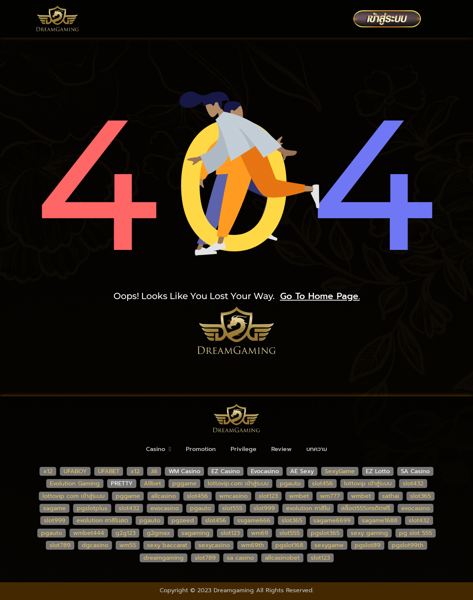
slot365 (420, 496)
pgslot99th (407, 545)
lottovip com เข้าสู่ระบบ (73, 496)
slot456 (322, 483)
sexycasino (214, 545)
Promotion (201, 449)
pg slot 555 (415, 533)
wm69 (259, 533)
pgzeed (182, 520)
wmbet (299, 496)
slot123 (268, 496)
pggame (184, 483)
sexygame (329, 545)
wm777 (330, 496)
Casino (158, 449)
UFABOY (75, 471)
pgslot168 (289, 545)
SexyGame (340, 471)
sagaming (195, 533)
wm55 (127, 545)
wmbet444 (88, 533)
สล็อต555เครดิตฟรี (365, 508)
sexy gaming (369, 533)
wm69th (252, 545)
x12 (47, 471)
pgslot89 (368, 545)
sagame (54, 508)
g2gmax (158, 533)
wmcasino (233, 496)
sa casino (240, 557)
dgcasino (95, 545)
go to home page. (320, 296)
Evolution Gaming (75, 483)
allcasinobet (282, 557)
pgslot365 (325, 533)
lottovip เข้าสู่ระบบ (368, 483)
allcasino (163, 496)
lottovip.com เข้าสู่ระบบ (238, 483)
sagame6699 (332, 520)
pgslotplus (92, 508)
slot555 (232, 508)
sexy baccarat (167, 545)
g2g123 (125, 533)
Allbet (152, 483)
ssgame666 (253, 520)
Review (281, 449)
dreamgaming (163, 557)
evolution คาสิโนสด (102, 520)
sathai (390, 496)
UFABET (108, 471)
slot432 (413, 483)
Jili (154, 471)
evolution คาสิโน (308, 508)
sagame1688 (380, 520)
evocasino (164, 508)
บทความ (316, 449)
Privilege (243, 449)
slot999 (264, 508)
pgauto (290, 483)
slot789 (60, 545)
